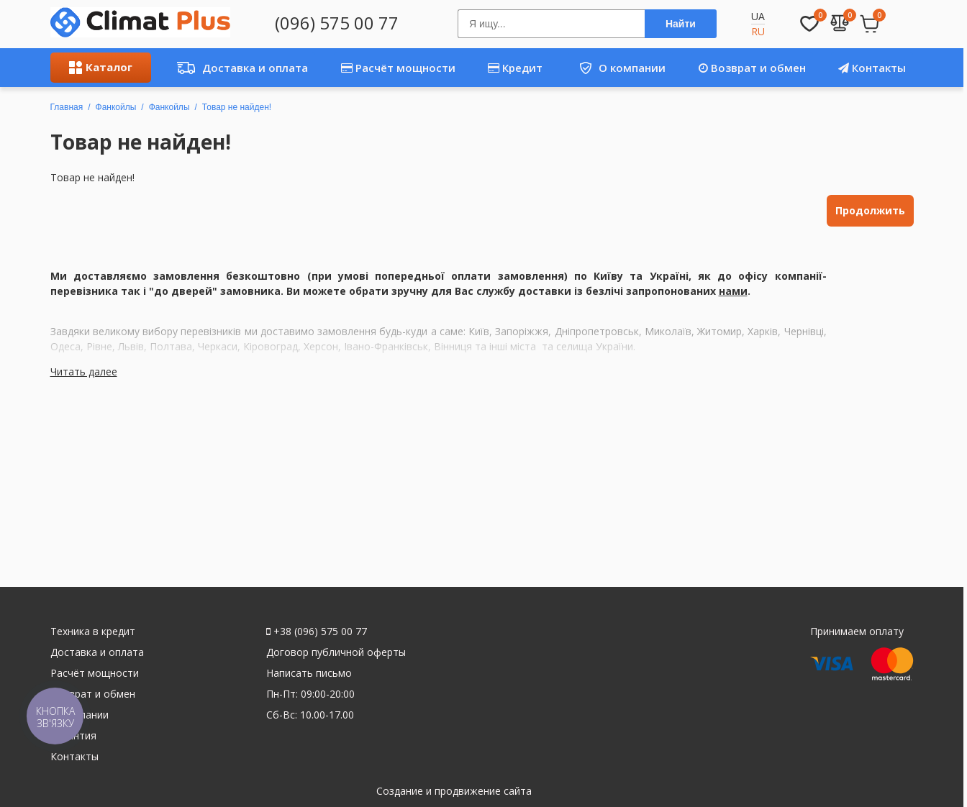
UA (758, 16)
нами (733, 291)
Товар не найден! (236, 107)
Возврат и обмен (752, 67)
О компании (617, 67)
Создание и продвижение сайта (454, 791)
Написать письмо (309, 673)
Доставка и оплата (238, 67)
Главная (66, 107)
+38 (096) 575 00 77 (316, 631)
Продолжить (870, 210)
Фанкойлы (116, 107)
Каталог (100, 67)
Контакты (872, 67)
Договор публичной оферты (336, 652)
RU (758, 31)
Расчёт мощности (398, 67)
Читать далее (83, 371)
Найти (681, 23)
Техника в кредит (92, 631)
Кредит (515, 67)
